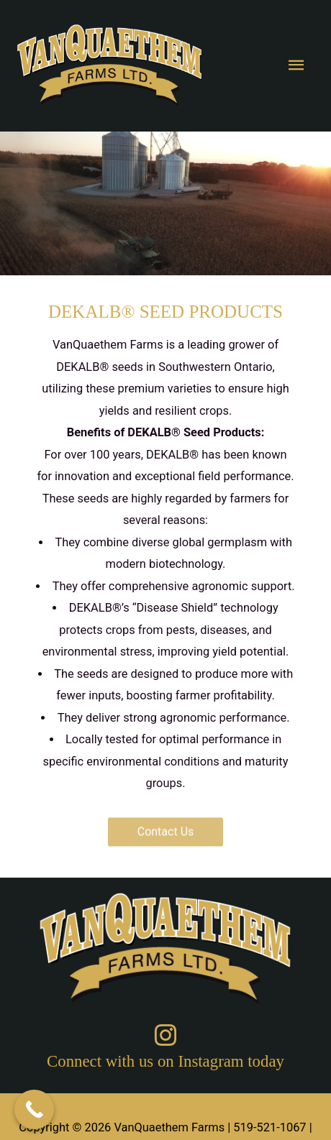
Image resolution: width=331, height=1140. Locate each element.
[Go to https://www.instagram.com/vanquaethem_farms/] (165, 1050)
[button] (166, 824)
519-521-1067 (269, 1127)
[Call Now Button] (34, 1109)
